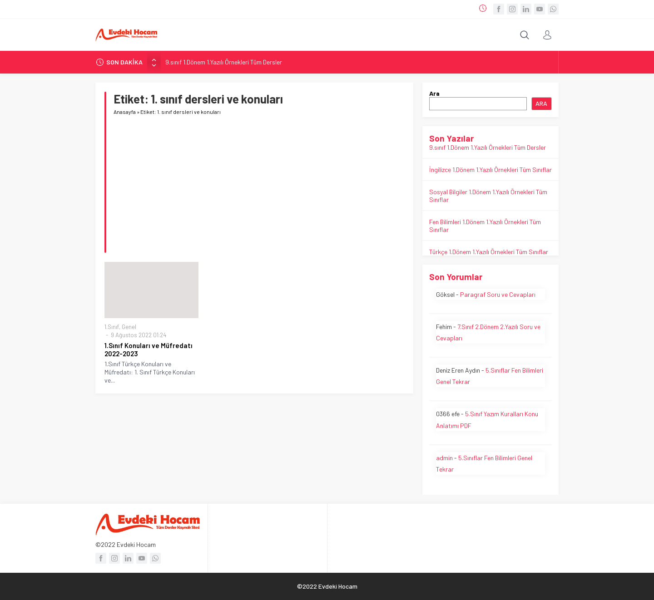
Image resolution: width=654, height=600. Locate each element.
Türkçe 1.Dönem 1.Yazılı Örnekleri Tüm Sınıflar (488, 252)
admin (444, 458)
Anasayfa (125, 111)
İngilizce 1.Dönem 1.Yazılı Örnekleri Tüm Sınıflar (490, 169)
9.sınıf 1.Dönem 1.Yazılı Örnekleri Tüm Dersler (223, 62)
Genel (129, 326)
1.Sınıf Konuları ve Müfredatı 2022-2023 (148, 349)
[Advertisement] (259, 189)
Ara (434, 93)
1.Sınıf (111, 326)
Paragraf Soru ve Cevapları (497, 294)
